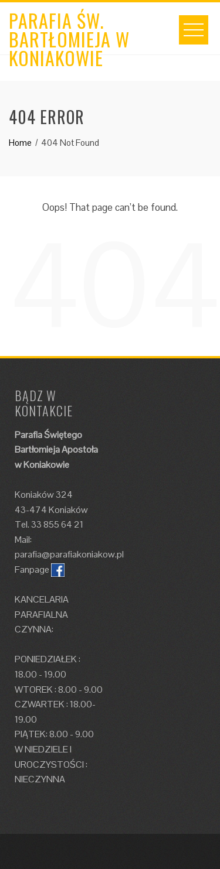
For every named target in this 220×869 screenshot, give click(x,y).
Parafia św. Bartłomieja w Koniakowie (69, 38)
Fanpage (32, 569)
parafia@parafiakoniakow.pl (69, 554)
